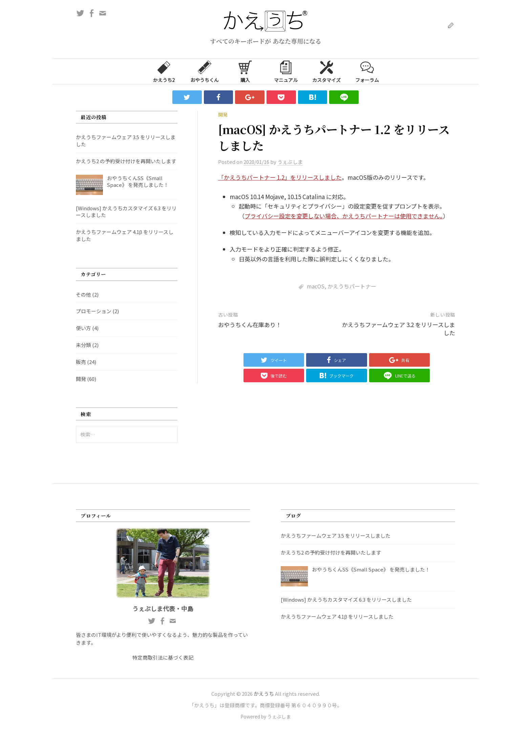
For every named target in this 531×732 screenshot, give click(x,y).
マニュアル (286, 71)
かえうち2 (164, 71)
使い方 (83, 327)
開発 (223, 114)
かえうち (264, 693)
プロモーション (93, 311)
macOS (315, 286)
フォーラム (367, 71)
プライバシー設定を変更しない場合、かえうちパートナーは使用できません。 (344, 216)
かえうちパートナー (351, 286)
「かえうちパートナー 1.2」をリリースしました (280, 177)
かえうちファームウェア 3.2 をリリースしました (398, 328)
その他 (83, 294)
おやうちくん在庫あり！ (249, 324)
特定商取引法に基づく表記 (162, 657)
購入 (245, 71)
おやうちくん (204, 71)
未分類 (83, 344)
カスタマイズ (326, 71)
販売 (81, 361)
